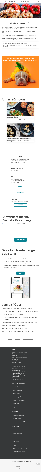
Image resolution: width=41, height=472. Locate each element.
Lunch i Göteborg (17, 390)
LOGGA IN (20, 205)
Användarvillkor (18, 464)
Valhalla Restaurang (28, 339)
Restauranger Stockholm (19, 397)
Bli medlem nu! (24, 201)
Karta (20, 186)
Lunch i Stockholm (17, 387)
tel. (15, 170)
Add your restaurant (18, 418)
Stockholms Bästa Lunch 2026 (20, 448)
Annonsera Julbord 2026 (19, 422)
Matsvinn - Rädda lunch (19, 400)
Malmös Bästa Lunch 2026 (19, 455)
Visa (20, 273)
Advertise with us (17, 433)
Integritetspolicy (18, 466)
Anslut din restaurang (18, 415)
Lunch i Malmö (16, 393)
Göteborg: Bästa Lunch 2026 (20, 451)
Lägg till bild (20, 240)
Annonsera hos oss (18, 430)
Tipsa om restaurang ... (18, 379)
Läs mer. (25, 43)
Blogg (14, 445)
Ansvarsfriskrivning (19, 468)
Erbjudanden (16, 407)
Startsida (10, 339)
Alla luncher (16, 441)
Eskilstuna (20, 192)
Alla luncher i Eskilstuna (10, 259)
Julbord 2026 (16, 403)
